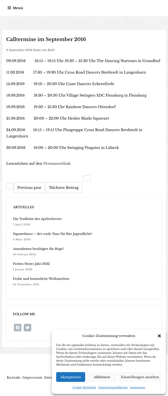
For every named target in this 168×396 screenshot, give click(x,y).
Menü (18, 8)
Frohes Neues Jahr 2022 (31, 264)
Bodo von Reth (44, 50)
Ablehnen (102, 377)
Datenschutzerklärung (113, 387)
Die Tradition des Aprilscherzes (37, 219)
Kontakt (14, 378)
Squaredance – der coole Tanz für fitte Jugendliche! (52, 234)
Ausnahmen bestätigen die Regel (38, 249)
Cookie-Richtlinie (84, 387)
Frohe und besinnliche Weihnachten (41, 279)
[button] (159, 336)
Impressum (137, 387)
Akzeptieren (70, 377)
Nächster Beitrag (64, 187)
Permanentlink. (57, 163)
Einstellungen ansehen (140, 377)
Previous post (29, 187)
